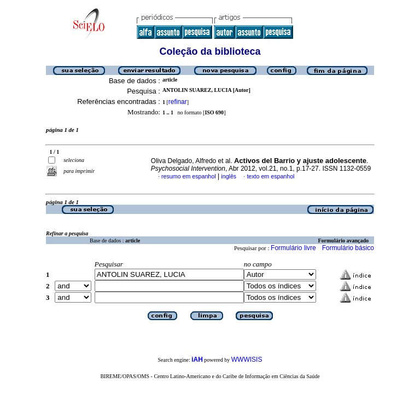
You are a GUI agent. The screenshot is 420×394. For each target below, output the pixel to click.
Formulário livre (293, 248)
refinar (177, 102)
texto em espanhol (270, 176)
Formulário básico (348, 248)
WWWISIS (246, 359)
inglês (228, 176)
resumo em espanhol (188, 176)
